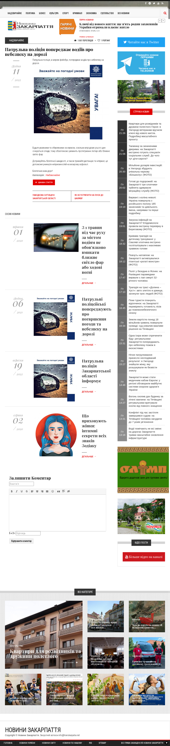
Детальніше (89, 283)
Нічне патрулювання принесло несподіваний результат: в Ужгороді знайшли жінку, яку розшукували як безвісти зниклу (143, 362)
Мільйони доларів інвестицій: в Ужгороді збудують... (104, 661)
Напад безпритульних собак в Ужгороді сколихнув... (104, 625)
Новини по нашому (16, 693)
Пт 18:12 (122, 260)
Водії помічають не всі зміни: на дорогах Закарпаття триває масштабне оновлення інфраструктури (146, 433)
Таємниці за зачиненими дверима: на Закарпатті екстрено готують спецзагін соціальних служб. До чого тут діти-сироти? (144, 152)
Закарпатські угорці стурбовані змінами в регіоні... (62, 698)
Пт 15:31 (122, 342)
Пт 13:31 (122, 417)
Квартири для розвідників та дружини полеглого (43, 653)
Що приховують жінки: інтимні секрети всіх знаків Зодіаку (94, 430)
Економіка (91, 13)
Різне (134, 693)
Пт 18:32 (122, 242)
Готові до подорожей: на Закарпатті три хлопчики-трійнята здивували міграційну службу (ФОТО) (144, 186)
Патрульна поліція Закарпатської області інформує (96, 370)
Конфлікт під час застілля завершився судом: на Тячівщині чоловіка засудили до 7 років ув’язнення (145, 417)
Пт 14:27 (122, 401)
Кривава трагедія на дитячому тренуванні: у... (146, 663)
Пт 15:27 (122, 363)
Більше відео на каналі (145, 556)
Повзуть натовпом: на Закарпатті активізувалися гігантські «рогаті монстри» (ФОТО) (144, 260)
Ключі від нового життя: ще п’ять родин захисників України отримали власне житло (118, 25)
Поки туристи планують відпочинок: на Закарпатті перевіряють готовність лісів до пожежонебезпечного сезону (145, 306)
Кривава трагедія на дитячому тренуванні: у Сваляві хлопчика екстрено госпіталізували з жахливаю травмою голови (145, 242)
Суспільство (107, 13)
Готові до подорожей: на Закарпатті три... (22, 699)
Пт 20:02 (122, 186)
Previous (160, 20)
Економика (95, 656)
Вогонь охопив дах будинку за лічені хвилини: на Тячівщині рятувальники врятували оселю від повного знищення (146, 401)
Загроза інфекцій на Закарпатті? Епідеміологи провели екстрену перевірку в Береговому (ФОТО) (146, 224)
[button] (11, 491)
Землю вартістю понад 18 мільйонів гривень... (147, 626)
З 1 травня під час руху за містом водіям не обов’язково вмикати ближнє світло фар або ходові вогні (94, 250)
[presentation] (12, 491)
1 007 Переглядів (83, 40)
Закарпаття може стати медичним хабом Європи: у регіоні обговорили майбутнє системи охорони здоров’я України (145, 383)
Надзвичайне (15, 13)
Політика (30, 13)
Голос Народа (96, 620)
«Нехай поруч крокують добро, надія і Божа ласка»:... (105, 698)
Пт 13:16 (122, 433)
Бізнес (42, 13)
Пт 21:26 (122, 131)
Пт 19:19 (122, 205)
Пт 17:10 (122, 290)
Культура (53, 13)
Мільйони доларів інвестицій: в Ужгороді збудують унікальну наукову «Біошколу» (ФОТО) (145, 170)
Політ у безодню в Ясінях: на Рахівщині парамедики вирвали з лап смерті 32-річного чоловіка (145, 276)
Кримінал (77, 13)
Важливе (53, 693)
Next (163, 20)
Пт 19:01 (122, 224)
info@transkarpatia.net (69, 735)
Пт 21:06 (122, 152)
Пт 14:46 (122, 383)
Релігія (93, 693)
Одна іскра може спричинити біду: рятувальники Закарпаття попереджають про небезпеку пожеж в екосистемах (145, 342)
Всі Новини (123, 13)
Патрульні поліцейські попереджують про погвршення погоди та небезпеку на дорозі (96, 316)
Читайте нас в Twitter (143, 42)
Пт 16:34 (122, 324)
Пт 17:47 (122, 276)
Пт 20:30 (122, 170)
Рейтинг (104, 40)
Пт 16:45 (122, 306)
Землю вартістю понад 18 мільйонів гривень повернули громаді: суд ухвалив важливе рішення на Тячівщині (146, 324)
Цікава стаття (44, 182)
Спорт (65, 13)
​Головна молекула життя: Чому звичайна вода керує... (147, 698)
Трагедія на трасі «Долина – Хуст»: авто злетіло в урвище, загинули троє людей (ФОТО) (146, 290)
